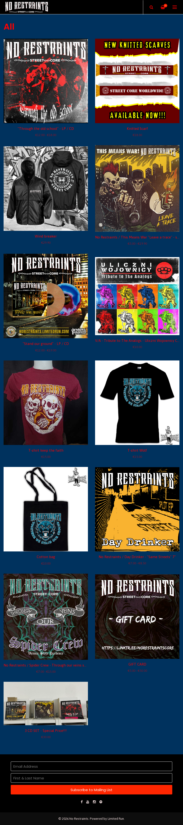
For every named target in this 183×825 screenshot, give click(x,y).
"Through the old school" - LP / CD (46, 129)
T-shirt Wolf (137, 450)
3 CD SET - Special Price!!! (46, 731)
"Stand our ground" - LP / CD (46, 344)
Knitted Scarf (137, 129)
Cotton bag (46, 557)
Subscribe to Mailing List (91, 789)
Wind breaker (46, 236)
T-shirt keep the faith (45, 450)
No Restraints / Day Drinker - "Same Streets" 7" (137, 557)
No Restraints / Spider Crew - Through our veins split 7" (49, 665)
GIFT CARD (137, 664)
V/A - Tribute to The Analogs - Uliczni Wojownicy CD (137, 340)
